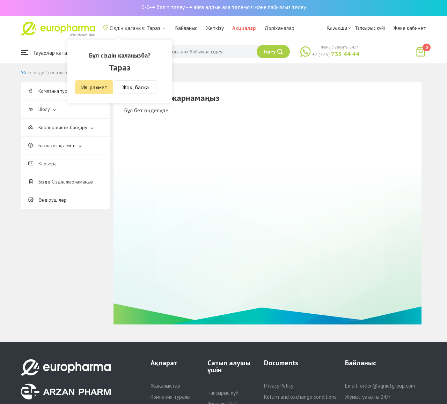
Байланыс (186, 28)
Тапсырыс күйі (370, 28)
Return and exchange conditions (300, 397)
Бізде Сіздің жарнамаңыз (60, 182)
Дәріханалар (279, 28)
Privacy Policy (278, 385)
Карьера (42, 163)
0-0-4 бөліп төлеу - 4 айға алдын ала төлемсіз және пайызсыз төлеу (223, 6)
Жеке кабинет (409, 28)
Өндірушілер (47, 200)
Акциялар (244, 28)
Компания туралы (55, 91)
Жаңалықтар (165, 385)
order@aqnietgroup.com (387, 385)
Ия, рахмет (94, 87)
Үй (23, 73)
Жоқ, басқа (135, 87)
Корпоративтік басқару (61, 127)
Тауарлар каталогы (49, 52)
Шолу (42, 109)
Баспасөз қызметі (55, 145)
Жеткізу (215, 28)
